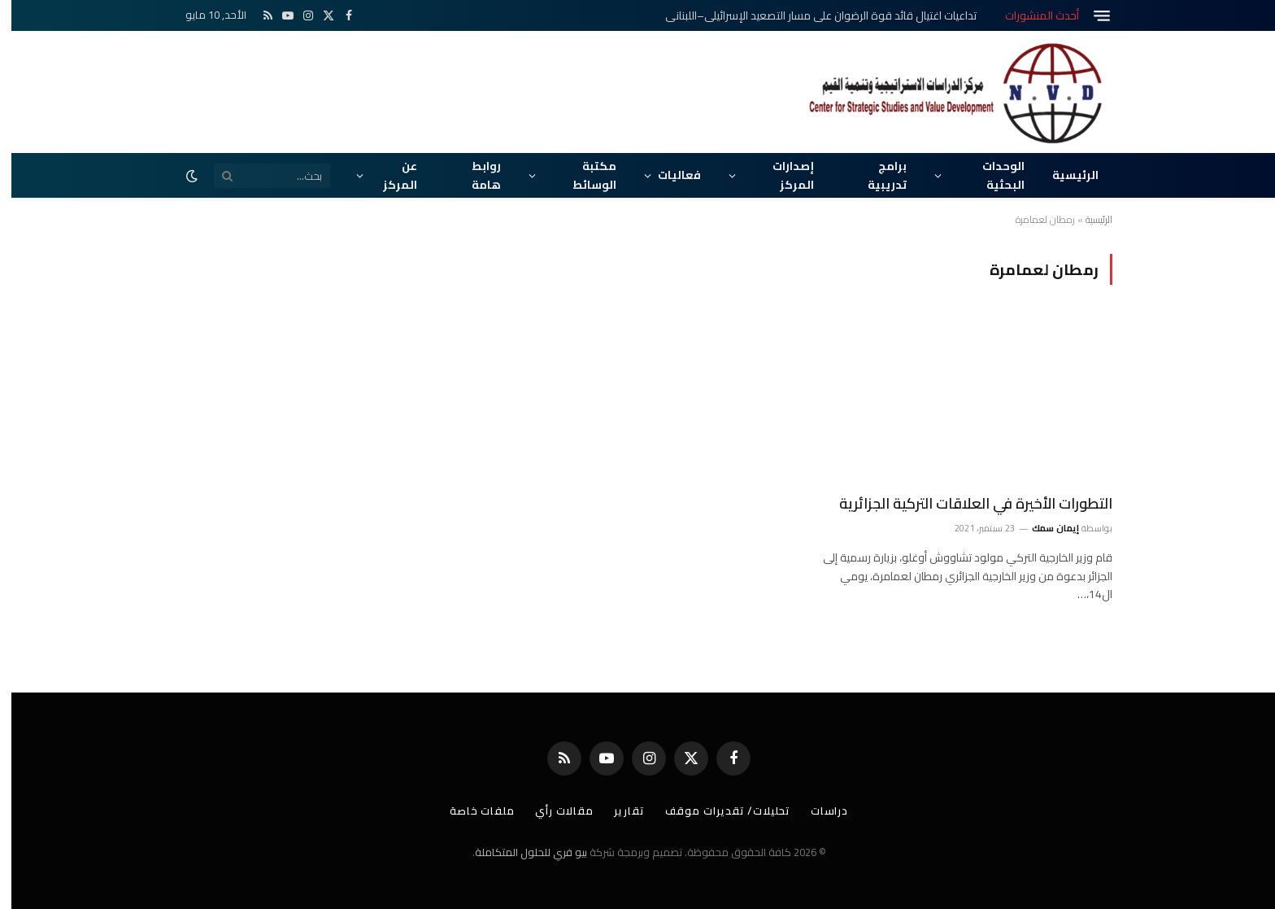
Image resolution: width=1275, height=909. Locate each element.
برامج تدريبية (875, 174)
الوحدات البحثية (992, 174)
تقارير (618, 810)
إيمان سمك (1044, 528)
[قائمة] (1090, 16)
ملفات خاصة (470, 810)
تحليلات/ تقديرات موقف (716, 810)
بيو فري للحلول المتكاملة (519, 852)
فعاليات (668, 175)
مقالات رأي (553, 810)
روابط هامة (475, 174)
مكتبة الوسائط (583, 174)
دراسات (818, 810)
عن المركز (389, 174)
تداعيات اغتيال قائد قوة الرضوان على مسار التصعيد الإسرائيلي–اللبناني (809, 15)
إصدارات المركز (782, 174)
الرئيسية (1064, 175)
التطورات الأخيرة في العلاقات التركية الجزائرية (964, 503)
